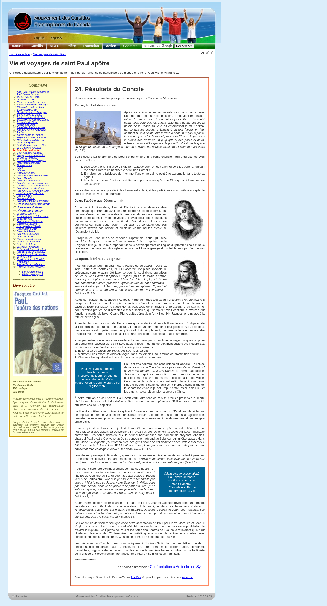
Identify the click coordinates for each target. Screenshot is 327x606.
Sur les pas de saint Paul (49, 54)
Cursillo (37, 46)
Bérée (20, 168)
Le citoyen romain (26, 99)
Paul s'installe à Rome (28, 234)
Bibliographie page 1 (32, 272)
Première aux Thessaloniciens (32, 183)
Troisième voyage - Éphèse (30, 193)
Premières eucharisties (28, 180)
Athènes (21, 170)
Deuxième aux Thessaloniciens (32, 185)
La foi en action (19, 54)
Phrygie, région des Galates (31, 155)
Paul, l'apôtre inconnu (28, 94)
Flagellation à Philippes (29, 163)
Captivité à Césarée (27, 224)
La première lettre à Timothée (32, 254)
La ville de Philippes (27, 158)
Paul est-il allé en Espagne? (31, 252)
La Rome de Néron (26, 236)
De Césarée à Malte (27, 229)
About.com (187, 577)
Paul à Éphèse (24, 196)
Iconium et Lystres (26, 142)
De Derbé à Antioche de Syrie (32, 145)
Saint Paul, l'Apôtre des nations (33, 92)
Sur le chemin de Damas (29, 115)
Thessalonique (24, 165)
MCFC (54, 46)
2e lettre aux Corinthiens (33, 204)
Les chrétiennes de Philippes (31, 160)
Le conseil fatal (24, 219)
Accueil (17, 46)
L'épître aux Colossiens (29, 239)
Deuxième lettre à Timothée (31, 259)
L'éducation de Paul (27, 109)
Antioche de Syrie (26, 125)
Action (111, 46)
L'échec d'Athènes (26, 173)
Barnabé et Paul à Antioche (31, 127)
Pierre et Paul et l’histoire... (31, 267)
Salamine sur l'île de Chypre (31, 130)
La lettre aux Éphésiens (29, 241)
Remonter (21, 596)
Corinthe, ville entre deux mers (32, 175)
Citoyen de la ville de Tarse (31, 107)
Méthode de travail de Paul (30, 140)
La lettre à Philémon (27, 244)
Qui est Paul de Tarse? (28, 97)
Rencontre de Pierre (27, 122)
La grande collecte (26, 214)
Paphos (21, 132)
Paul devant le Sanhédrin (30, 221)
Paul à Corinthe (25, 178)
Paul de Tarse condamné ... (31, 264)
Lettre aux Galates (30, 207)
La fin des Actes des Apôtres (31, 249)
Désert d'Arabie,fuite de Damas (33, 120)
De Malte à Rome (26, 231)
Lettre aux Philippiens (28, 246)
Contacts (130, 46)
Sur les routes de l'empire (30, 135)
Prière (71, 46)
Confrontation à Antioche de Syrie (177, 567)
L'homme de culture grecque (31, 102)
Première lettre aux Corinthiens (33, 201)
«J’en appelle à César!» (28, 226)
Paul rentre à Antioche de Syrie (33, 190)
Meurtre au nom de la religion (32, 112)
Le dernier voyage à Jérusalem (32, 216)
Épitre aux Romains (31, 211)
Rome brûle (23, 262)
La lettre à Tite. (24, 257)
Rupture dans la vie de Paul (31, 117)
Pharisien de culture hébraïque (32, 104)
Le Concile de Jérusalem (29, 147)
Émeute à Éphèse (26, 198)
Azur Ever (136, 577)
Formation (91, 46)
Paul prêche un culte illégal (30, 188)
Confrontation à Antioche (29, 153)
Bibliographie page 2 (32, 274)
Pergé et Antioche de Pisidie (31, 137)
